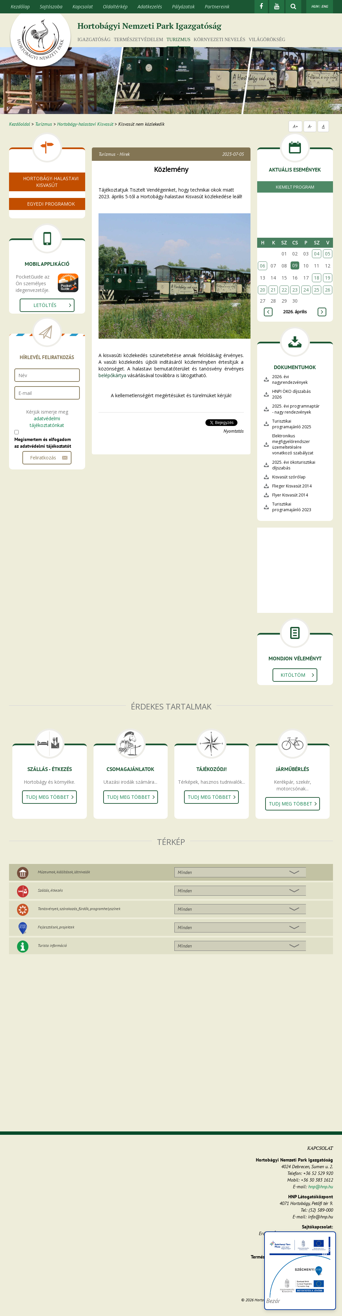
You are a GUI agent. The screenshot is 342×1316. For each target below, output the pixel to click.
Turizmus (179, 39)
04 (316, 253)
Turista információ (52, 945)
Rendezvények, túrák (44, 230)
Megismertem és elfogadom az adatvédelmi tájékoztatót (42, 540)
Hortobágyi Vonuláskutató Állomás (50, 273)
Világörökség (266, 39)
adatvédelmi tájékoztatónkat (47, 519)
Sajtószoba (51, 6)
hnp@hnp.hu (320, 1187)
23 (295, 290)
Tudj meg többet (47, 797)
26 (327, 290)
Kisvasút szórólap (289, 477)
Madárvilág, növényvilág (48, 238)
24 (306, 290)
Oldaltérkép (115, 6)
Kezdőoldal (19, 124)
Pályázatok (183, 6)
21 (273, 290)
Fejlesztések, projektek (56, 926)
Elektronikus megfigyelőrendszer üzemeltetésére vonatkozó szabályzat (292, 444)
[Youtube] (276, 7)
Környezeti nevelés (219, 39)
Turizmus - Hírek (114, 154)
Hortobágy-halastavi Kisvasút (85, 124)
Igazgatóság (94, 39)
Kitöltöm (293, 675)
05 (327, 253)
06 (262, 265)
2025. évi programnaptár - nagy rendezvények (296, 409)
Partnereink (217, 6)
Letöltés (44, 402)
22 (284, 290)
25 (316, 290)
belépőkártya (112, 375)
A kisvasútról (36, 199)
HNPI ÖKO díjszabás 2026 (291, 394)
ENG (324, 6)
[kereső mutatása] (293, 7)
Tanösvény (34, 262)
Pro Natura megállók (44, 246)
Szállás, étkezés (50, 890)
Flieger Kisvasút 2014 (292, 486)
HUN (314, 6)
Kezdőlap (20, 6)
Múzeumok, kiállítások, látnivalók (64, 871)
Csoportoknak (37, 307)
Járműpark (33, 254)
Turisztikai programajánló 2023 (291, 507)
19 (327, 278)
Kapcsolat (82, 6)
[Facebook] (261, 7)
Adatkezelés (150, 6)
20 (262, 290)
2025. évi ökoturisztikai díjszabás (293, 465)
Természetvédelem (138, 39)
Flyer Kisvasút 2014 (290, 495)
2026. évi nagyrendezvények (290, 379)
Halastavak (34, 222)
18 (316, 278)
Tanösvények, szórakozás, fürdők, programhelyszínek (79, 908)
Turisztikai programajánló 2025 (291, 424)
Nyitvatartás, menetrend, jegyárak (49, 210)
